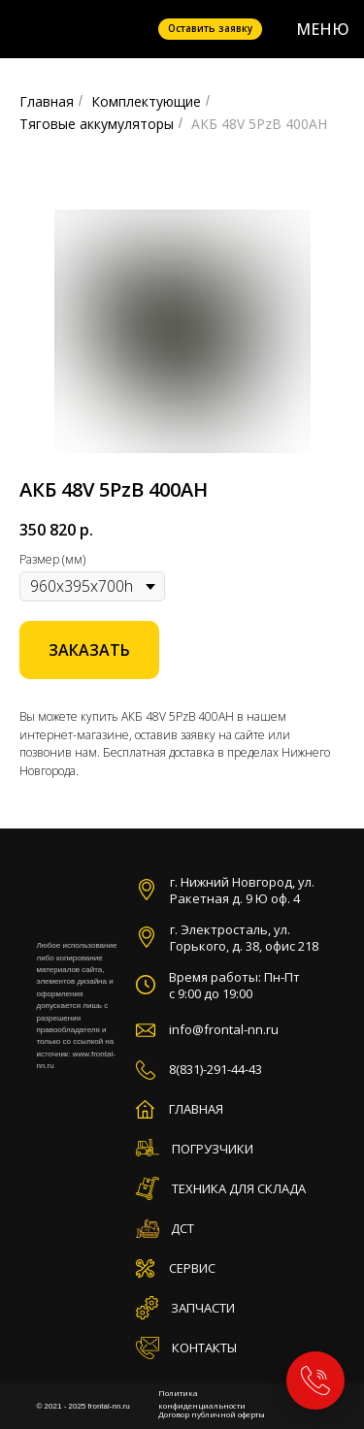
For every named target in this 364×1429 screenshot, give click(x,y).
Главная (46, 101)
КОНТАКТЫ (204, 1347)
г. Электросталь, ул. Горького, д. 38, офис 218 (244, 938)
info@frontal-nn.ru (224, 1029)
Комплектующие (146, 101)
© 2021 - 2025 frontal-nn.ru (83, 1406)
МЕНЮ (322, 29)
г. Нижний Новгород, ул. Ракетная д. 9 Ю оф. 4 (242, 890)
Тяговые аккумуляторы (96, 123)
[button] (89, 650)
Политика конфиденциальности (202, 1398)
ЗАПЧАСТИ (203, 1307)
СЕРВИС (192, 1268)
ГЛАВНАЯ (196, 1109)
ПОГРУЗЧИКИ (212, 1148)
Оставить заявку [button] (210, 28)
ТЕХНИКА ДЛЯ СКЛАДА (239, 1188)
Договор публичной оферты (211, 1414)
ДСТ (182, 1228)
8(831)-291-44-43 (215, 1069)
